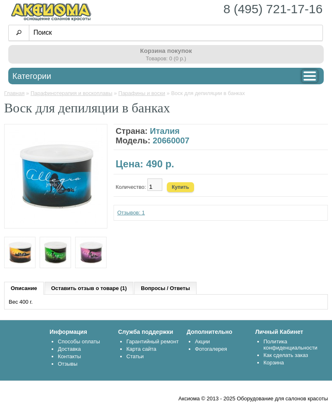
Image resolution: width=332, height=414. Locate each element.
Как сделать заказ (285, 355)
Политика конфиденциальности (290, 344)
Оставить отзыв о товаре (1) (89, 288)
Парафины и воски (142, 93)
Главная (14, 93)
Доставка (69, 349)
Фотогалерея (211, 349)
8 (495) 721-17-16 (273, 9)
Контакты (69, 356)
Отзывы (68, 364)
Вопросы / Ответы (165, 288)
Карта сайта (141, 349)
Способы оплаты (79, 341)
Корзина (273, 362)
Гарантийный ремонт (152, 341)
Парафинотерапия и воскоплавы (71, 93)
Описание (24, 288)
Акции (202, 341)
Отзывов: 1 (131, 212)
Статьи (135, 356)
